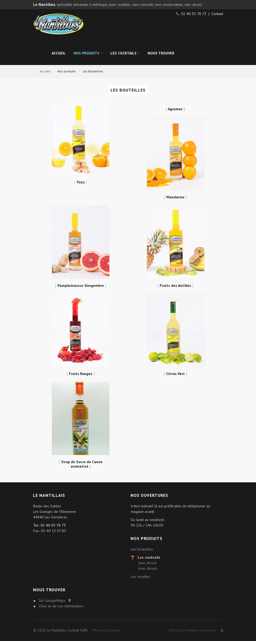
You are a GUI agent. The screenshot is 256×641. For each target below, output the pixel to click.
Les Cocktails (125, 53)
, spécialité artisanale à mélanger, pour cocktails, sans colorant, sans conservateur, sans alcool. (118, 4)
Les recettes (140, 576)
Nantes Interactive (191, 630)
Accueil (59, 53)
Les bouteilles (142, 549)
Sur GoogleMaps (52, 600)
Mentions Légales (106, 630)
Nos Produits (88, 53)
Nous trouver (161, 53)
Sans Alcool (147, 562)
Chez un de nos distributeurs (61, 606)
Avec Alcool (147, 568)
